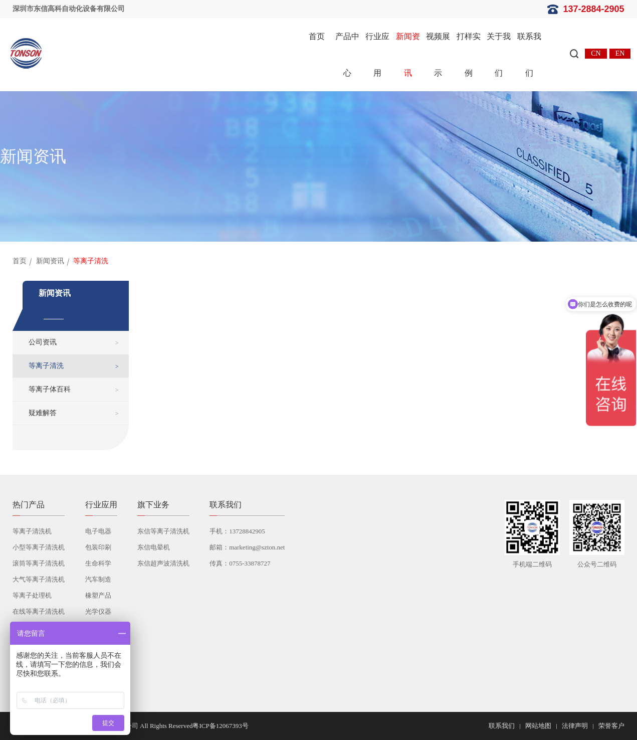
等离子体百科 (50, 389)
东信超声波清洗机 (163, 563)
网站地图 (538, 725)
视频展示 (438, 54)
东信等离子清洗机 (163, 531)
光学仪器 (98, 611)
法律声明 (575, 725)
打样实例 (469, 54)
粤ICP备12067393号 (220, 725)
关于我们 (499, 54)
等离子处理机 (32, 595)
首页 (317, 36)
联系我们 (529, 54)
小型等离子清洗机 (39, 547)
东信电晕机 (153, 547)
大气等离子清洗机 (39, 579)
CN (595, 53)
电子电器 (98, 531)
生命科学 (98, 563)
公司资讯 (43, 342)
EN (620, 53)
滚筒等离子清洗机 (39, 563)
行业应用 (377, 54)
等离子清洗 (46, 365)
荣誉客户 (611, 725)
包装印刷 (98, 547)
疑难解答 (43, 413)
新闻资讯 (408, 54)
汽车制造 (98, 579)
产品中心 (347, 54)
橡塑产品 (98, 595)
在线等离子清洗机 (39, 611)
